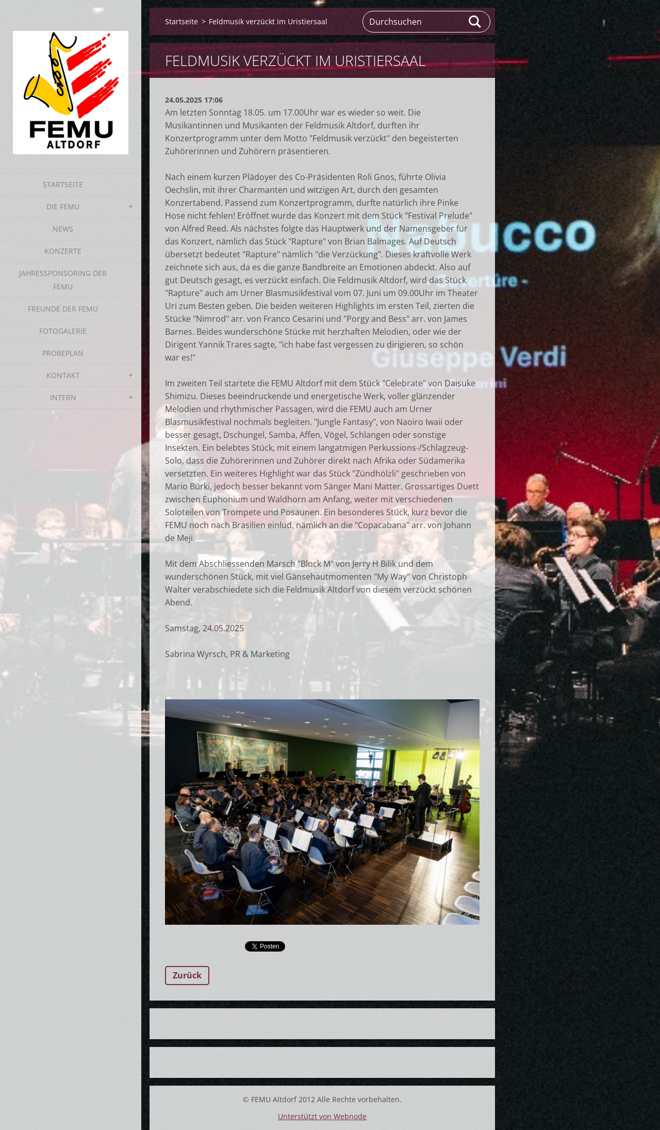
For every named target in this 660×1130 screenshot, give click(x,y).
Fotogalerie (63, 331)
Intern (63, 397)
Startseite (63, 184)
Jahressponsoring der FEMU (63, 279)
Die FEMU (62, 206)
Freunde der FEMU (63, 309)
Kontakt (63, 375)
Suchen (475, 21)
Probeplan (63, 353)
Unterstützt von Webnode (322, 1116)
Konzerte (62, 251)
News (63, 229)
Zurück (187, 975)
